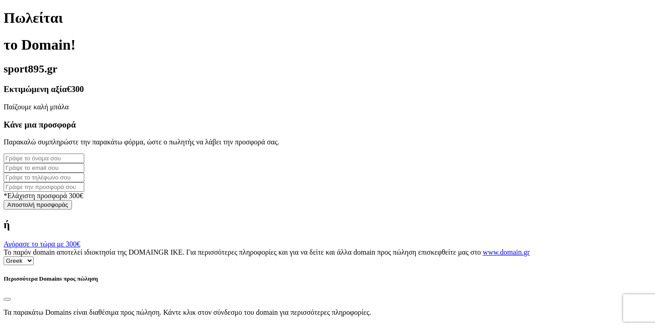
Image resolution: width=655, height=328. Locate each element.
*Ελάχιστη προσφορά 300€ (43, 196)
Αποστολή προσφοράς (37, 204)
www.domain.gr (506, 252)
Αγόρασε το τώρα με (42, 244)
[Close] (7, 299)
